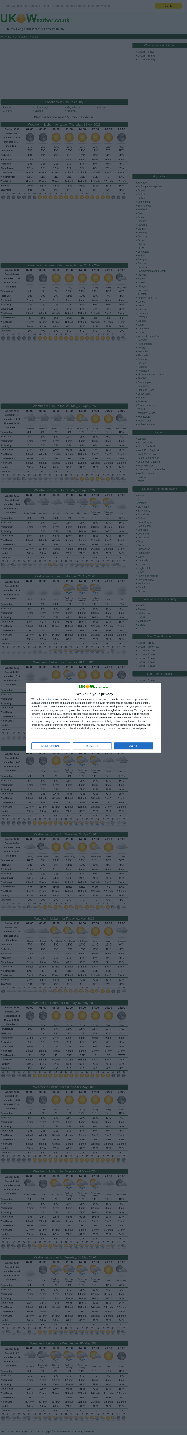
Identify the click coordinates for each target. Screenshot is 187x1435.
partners (49, 699)
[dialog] (93, 718)
